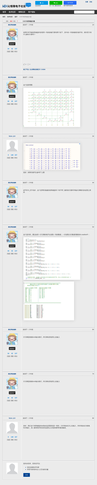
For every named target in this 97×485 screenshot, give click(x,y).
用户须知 (31, 12)
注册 (86, 2)
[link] (4, 17)
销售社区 (21, 12)
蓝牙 (16, 17)
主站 (90, 2)
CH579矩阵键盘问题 (25, 17)
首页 (4, 12)
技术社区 (12, 12)
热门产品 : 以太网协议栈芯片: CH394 (34, 69)
